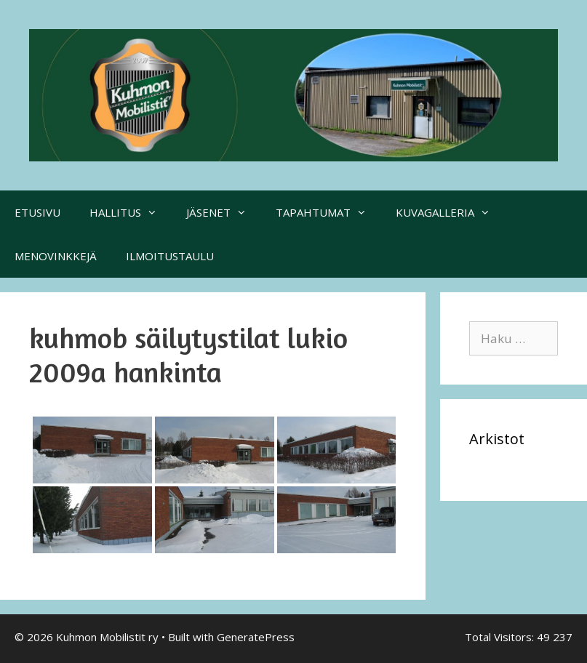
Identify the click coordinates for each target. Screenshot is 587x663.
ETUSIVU (37, 212)
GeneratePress (256, 637)
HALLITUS (130, 212)
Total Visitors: (501, 637)
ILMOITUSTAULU (170, 256)
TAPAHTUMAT (328, 212)
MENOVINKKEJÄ (56, 256)
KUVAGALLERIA (450, 212)
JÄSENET (223, 212)
